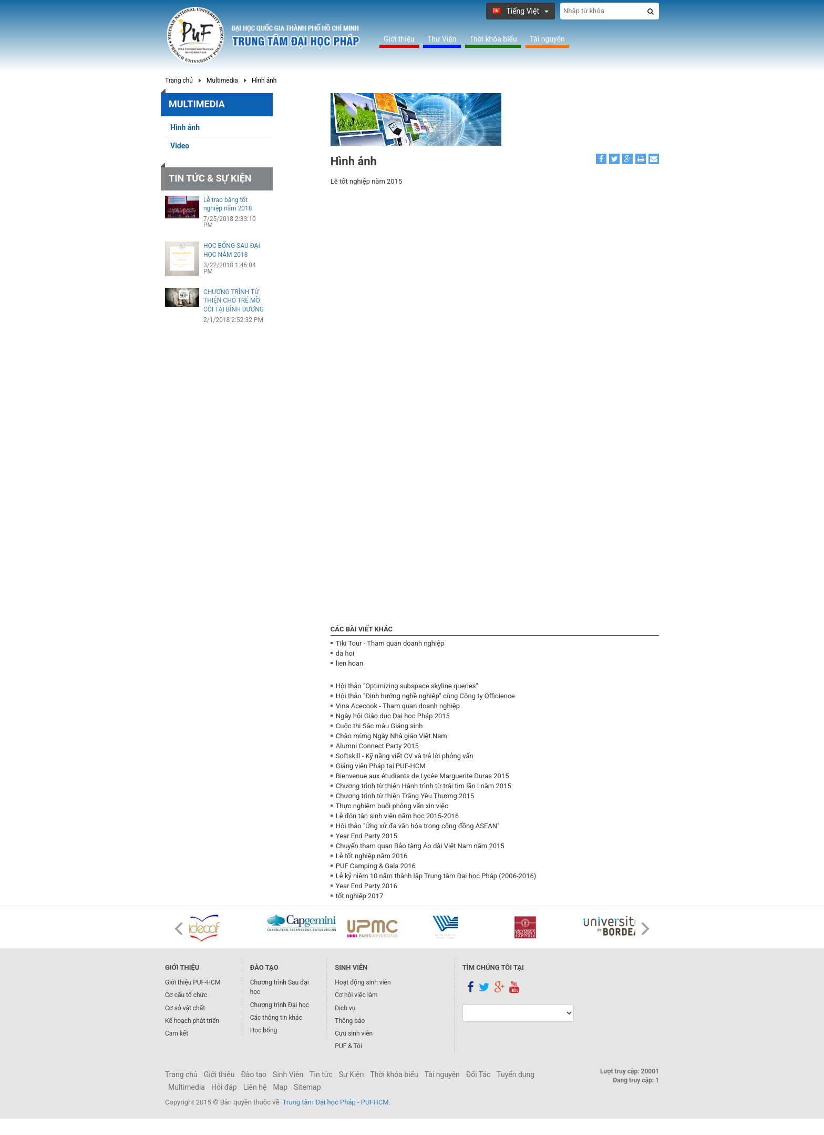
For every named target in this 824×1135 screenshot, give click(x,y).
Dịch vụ (345, 1008)
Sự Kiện (351, 1074)
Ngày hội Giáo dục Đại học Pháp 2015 (393, 716)
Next (645, 928)
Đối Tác (478, 1074)
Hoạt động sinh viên (362, 982)
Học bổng (263, 1030)
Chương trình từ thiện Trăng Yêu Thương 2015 (405, 796)
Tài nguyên (547, 39)
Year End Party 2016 (366, 886)
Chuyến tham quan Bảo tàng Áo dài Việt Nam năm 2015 (420, 846)
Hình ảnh (264, 80)
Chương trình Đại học (279, 1005)
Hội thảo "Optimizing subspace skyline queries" (407, 686)
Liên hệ (255, 1087)
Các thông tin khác (276, 1017)
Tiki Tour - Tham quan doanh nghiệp (390, 643)
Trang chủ (179, 80)
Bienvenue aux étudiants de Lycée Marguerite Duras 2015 (422, 776)
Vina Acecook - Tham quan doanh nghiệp (398, 706)
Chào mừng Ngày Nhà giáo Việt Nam (391, 736)
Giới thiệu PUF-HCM (192, 982)
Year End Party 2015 (366, 836)
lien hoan (349, 663)
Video (179, 146)
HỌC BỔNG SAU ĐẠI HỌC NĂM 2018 (231, 250)
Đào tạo (253, 1074)
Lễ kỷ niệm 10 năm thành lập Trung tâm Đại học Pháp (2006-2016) (436, 876)
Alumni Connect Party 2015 (377, 746)
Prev (178, 928)
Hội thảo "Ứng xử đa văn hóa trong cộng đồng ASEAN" (417, 826)
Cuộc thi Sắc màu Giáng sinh (379, 726)
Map (280, 1087)
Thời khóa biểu (493, 39)
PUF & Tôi (348, 1046)
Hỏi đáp (224, 1087)
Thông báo (350, 1020)
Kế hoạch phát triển (192, 1020)
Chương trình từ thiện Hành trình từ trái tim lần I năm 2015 (423, 786)
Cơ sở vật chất (185, 1008)
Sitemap (307, 1087)
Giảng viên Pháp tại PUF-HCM (381, 766)
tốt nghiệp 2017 (359, 896)
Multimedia (222, 80)
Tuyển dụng (515, 1074)
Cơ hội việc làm (356, 995)
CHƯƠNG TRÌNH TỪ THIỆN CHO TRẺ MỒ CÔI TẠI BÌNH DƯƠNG (233, 301)
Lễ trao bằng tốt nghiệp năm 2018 (227, 204)
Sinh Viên (288, 1074)
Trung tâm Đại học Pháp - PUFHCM (336, 1102)
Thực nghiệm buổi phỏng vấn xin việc (392, 806)
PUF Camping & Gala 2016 (376, 866)
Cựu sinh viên (354, 1033)
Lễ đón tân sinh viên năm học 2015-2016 (397, 816)
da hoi (345, 653)
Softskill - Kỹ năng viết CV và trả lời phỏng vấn (404, 756)
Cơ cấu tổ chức (186, 995)
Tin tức (321, 1074)
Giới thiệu (399, 39)
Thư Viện (442, 39)
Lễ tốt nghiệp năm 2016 (371, 856)
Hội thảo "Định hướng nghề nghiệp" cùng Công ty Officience (425, 696)
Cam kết (176, 1033)
